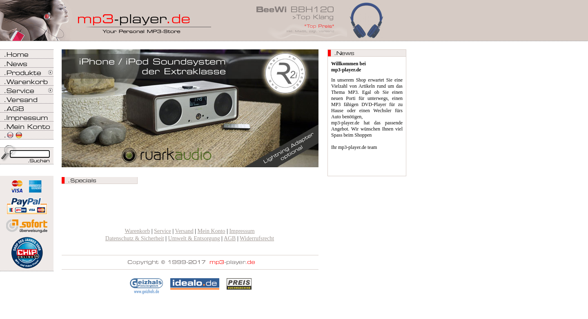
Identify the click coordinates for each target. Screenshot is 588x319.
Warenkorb (137, 231)
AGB (230, 238)
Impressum (241, 231)
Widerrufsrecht (257, 238)
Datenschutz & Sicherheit (134, 238)
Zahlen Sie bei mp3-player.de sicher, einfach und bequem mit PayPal (26, 203)
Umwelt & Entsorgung (194, 238)
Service (162, 231)
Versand (184, 231)
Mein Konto (211, 231)
